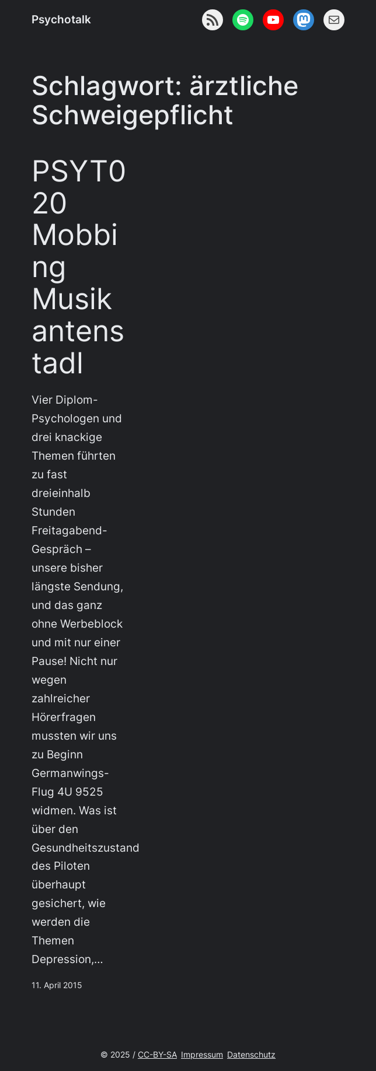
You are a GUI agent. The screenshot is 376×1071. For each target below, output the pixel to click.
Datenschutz (251, 1054)
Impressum (202, 1054)
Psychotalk (61, 19)
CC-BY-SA (157, 1054)
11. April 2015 (57, 985)
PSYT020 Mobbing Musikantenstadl (79, 267)
